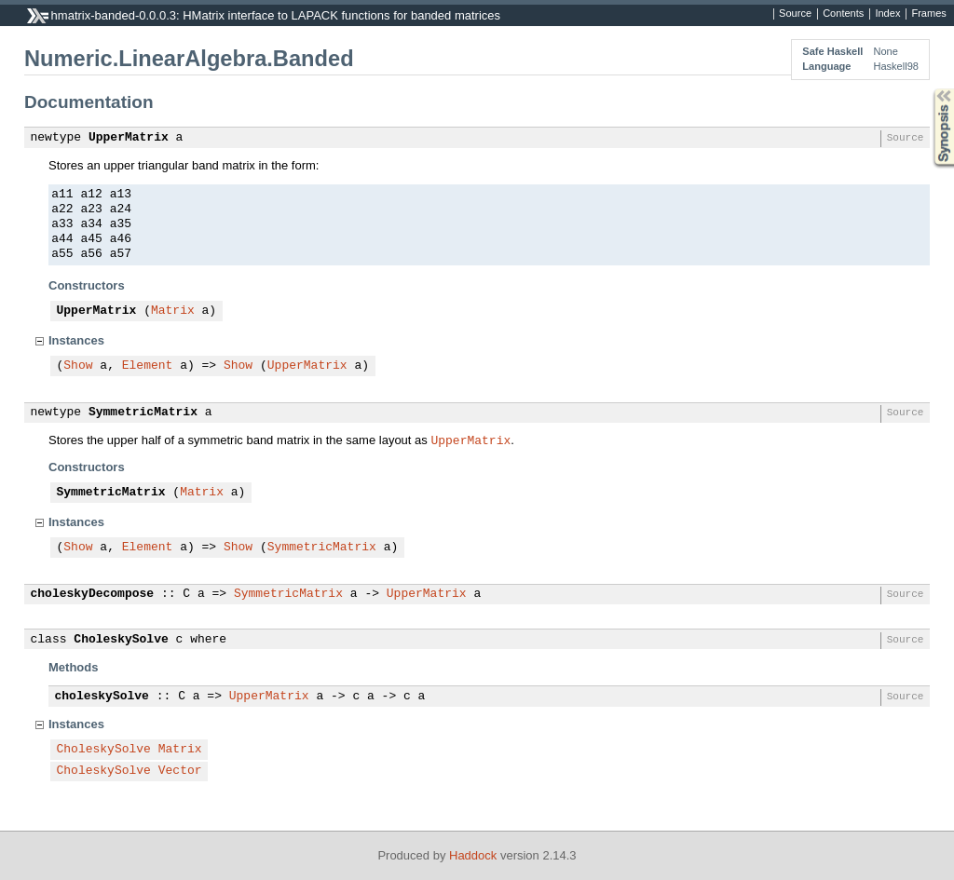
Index (887, 14)
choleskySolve (102, 696)
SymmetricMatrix (143, 412)
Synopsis (929, 88)
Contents (843, 14)
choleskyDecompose (93, 594)
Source (795, 14)
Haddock (473, 855)
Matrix (173, 311)
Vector (180, 771)
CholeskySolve (121, 639)
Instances (76, 340)
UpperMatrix (129, 137)
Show (77, 366)
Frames (928, 14)
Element (147, 366)
